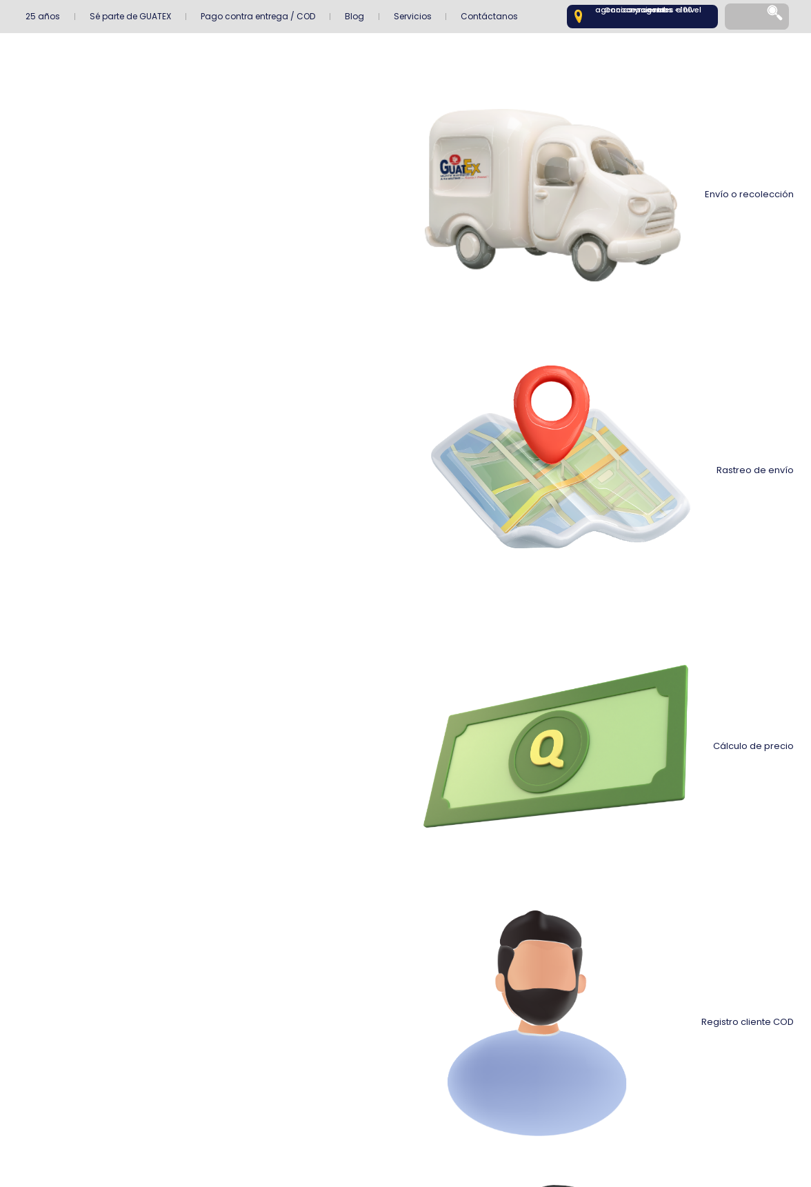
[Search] (775, 17)
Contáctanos (489, 16)
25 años (43, 16)
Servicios (413, 16)
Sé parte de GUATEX (130, 16)
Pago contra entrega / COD (258, 16)
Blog (354, 16)
